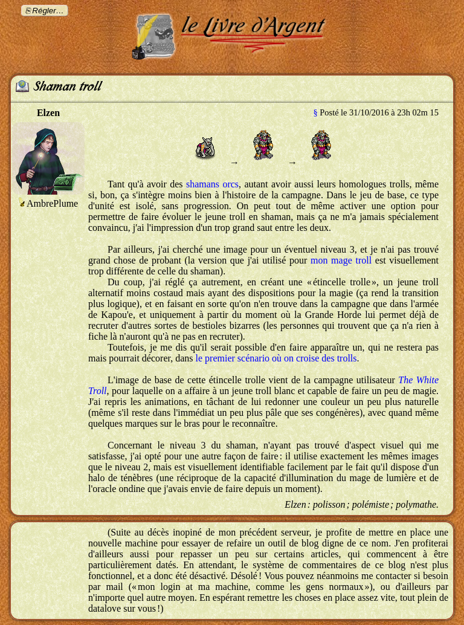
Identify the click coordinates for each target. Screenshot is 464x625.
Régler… (48, 10)
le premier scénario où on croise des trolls (276, 358)
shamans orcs (212, 184)
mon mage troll (341, 260)
